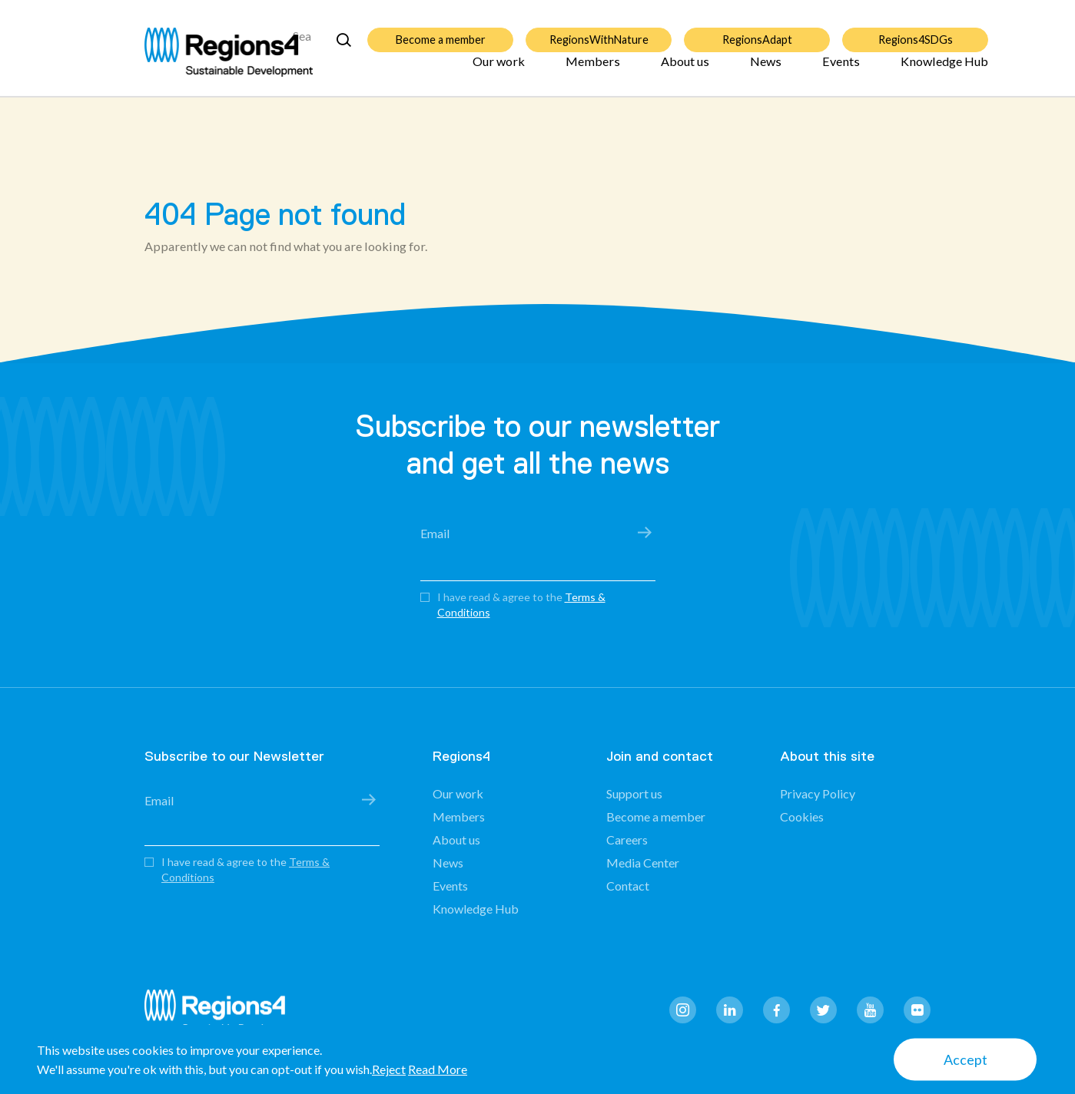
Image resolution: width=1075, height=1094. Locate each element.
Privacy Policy (817, 793)
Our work (499, 70)
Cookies (802, 816)
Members (593, 70)
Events (841, 70)
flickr (917, 1009)
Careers (627, 839)
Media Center (642, 862)
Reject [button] (389, 1069)
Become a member (441, 30)
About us (685, 70)
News (765, 70)
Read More (437, 1069)
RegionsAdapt (757, 30)
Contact (627, 885)
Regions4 (221, 1012)
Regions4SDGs (915, 30)
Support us (634, 793)
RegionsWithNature (599, 30)
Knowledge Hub (944, 70)
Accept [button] (965, 1059)
